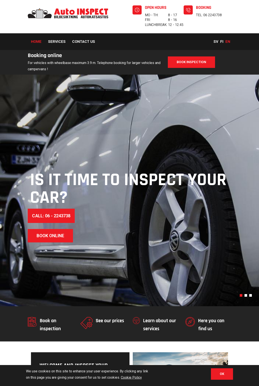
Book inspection (191, 62)
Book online (50, 235)
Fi (221, 41)
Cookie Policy (131, 378)
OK (222, 375)
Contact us (83, 41)
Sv (216, 41)
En (227, 41)
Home (36, 41)
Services (57, 41)
